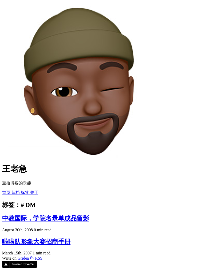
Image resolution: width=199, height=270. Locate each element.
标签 (25, 192)
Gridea (23, 258)
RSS (36, 258)
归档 (16, 192)
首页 (6, 192)
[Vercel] (19, 266)
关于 (34, 192)
